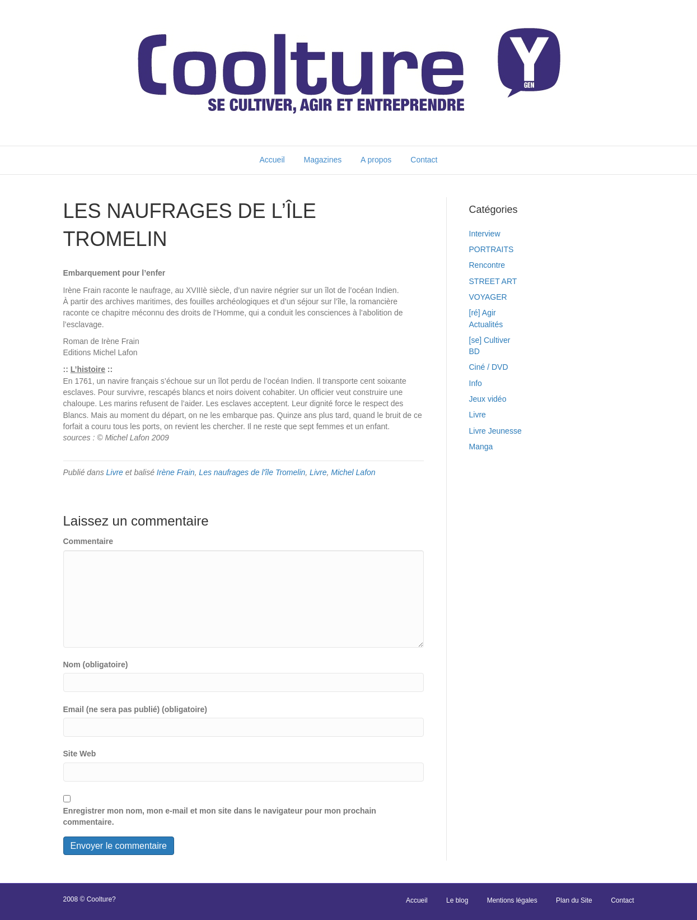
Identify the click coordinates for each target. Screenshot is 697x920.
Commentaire (88, 541)
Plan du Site (574, 900)
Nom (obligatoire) (95, 664)
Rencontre (487, 265)
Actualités (486, 324)
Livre (114, 472)
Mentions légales (512, 900)
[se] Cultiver (490, 340)
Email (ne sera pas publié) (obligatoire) (135, 709)
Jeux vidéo (488, 398)
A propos (376, 159)
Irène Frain (176, 472)
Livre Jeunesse (495, 430)
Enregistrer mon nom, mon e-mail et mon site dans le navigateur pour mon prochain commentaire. (219, 816)
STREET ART (493, 281)
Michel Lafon (353, 472)
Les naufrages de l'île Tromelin (252, 472)
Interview (484, 233)
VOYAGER (488, 296)
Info (475, 383)
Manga (481, 446)
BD (474, 351)
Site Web (79, 753)
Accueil (271, 159)
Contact (423, 159)
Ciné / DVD (488, 367)
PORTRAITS (491, 249)
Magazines (323, 159)
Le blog (457, 900)
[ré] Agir (482, 312)
